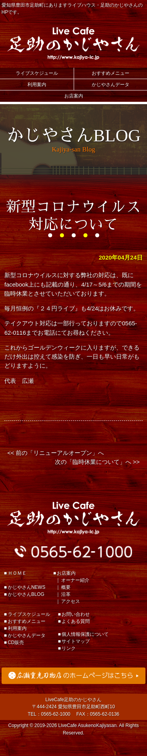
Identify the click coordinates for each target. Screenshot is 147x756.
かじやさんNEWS (26, 587)
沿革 (66, 594)
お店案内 (73, 96)
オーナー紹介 (75, 580)
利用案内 (36, 84)
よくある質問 (76, 621)
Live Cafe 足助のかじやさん (73, 43)
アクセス (70, 601)
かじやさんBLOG (26, 594)
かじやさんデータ (110, 84)
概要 (66, 587)
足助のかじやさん (73, 518)
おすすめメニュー (110, 73)
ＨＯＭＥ (17, 573)
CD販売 (16, 642)
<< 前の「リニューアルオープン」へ (55, 452)
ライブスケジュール (37, 73)
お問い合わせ (76, 614)
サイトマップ (76, 641)
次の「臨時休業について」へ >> (97, 461)
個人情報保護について (85, 634)
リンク (69, 648)
